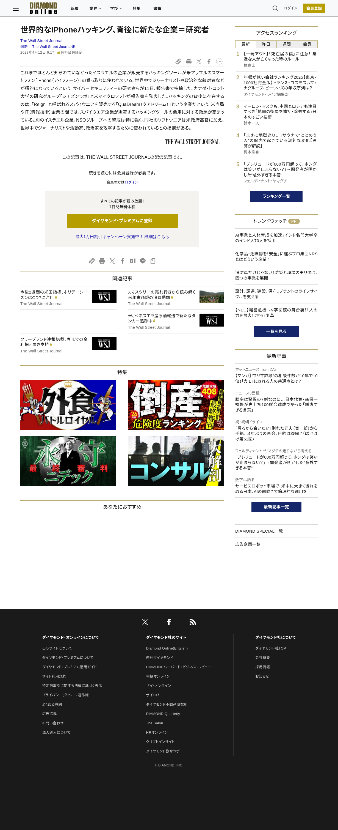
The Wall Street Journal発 (53, 47)
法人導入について (56, 732)
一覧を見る (276, 331)
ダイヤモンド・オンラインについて (70, 637)
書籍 (165, 10)
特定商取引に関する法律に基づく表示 (72, 686)
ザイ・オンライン (158, 686)
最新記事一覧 (276, 507)
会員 (307, 44)
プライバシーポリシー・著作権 (65, 695)
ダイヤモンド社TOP (270, 648)
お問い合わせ (52, 723)
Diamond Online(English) (167, 648)
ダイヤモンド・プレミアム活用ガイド (69, 667)
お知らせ (262, 676)
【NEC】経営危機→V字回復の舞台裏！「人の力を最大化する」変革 (276, 313)
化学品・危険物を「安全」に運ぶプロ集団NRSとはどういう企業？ (276, 256)
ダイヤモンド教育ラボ (163, 751)
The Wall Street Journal (41, 41)
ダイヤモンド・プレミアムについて (67, 658)
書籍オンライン (158, 676)
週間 (286, 44)
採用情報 (262, 667)
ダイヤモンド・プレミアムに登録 (122, 220)
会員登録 (306, 9)
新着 (82, 10)
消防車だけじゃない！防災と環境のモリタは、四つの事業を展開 (276, 275)
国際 (24, 47)
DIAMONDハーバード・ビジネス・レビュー (179, 667)
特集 (144, 10)
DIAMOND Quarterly (163, 714)
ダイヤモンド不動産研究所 (167, 704)
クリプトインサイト (160, 742)
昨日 (266, 44)
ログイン (283, 9)
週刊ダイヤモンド (159, 658)
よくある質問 (52, 704)
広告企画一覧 (248, 544)
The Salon (154, 723)
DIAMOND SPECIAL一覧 (259, 531)
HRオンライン (157, 732)
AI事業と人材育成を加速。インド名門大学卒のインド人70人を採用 (276, 238)
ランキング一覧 (276, 196)
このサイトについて (57, 648)
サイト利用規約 (54, 676)
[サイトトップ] (45, 9)
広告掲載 (49, 714)
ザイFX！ (153, 695)
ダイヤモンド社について (275, 637)
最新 (246, 44)
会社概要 (262, 658)
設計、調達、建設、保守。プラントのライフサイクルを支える (276, 294)
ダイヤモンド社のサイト (166, 637)
